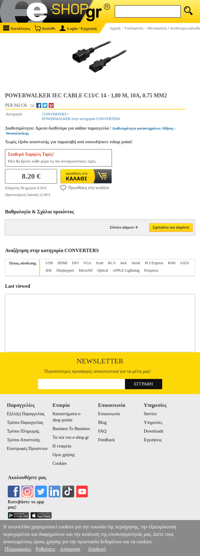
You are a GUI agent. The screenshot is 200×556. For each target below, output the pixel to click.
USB (49, 263)
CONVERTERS (54, 114)
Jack (123, 263)
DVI (75, 263)
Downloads (153, 431)
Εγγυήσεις (153, 440)
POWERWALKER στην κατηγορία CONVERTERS (81, 119)
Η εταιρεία (61, 446)
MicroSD (86, 270)
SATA (184, 263)
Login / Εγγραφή (78, 28)
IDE (49, 270)
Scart (100, 263)
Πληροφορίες (18, 549)
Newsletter (100, 361)
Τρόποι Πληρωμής (23, 431)
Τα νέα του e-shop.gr (70, 437)
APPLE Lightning (126, 270)
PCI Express (154, 263)
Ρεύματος (151, 270)
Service (150, 413)
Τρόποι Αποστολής (23, 440)
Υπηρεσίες (153, 422)
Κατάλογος (16, 28)
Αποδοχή (97, 549)
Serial (135, 263)
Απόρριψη (70, 549)
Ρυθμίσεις (45, 549)
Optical (102, 270)
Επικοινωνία (109, 413)
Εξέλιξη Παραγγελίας (25, 413)
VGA (87, 263)
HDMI (62, 263)
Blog (102, 422)
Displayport (65, 270)
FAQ (102, 431)
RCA (112, 263)
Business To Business (71, 428)
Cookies (59, 463)
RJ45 (172, 263)
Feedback (106, 440)
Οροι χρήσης (63, 454)
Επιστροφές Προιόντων (27, 448)
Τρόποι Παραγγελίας (25, 422)
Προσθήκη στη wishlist (84, 187)
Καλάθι (44, 28)
